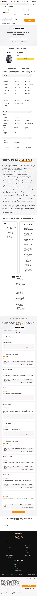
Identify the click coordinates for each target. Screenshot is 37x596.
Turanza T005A (27, 93)
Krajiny (9, 553)
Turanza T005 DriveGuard (29, 123)
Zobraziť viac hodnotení (18, 512)
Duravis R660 (6, 143)
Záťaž (25, 8)
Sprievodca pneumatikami (9, 545)
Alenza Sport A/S (6, 117)
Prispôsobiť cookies (29, 588)
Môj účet (34, 1)
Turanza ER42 (16, 93)
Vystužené (16, 21)
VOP (9, 552)
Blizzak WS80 (27, 101)
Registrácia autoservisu (9, 548)
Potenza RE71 (6, 93)
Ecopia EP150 (6, 84)
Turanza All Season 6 (7, 107)
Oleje (16, 4)
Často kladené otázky (18, 570)
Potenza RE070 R (6, 92)
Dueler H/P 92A (16, 117)
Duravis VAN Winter (28, 147)
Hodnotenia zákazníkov (21, 1)
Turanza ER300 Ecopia (28, 79)
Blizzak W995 (16, 149)
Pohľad (25, 58)
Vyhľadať (30, 20)
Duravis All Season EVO (18, 152)
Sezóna (14, 14)
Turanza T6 (26, 95)
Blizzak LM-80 (27, 127)
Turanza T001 (27, 87)
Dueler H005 (27, 120)
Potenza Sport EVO (17, 85)
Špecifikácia (26, 14)
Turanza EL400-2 (17, 87)
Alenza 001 (5, 115)
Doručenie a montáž (27, 555)
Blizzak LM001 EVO (17, 100)
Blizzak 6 (5, 98)
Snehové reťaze (11, 4)
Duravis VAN (16, 143)
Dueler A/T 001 (6, 118)
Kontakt (28, 1)
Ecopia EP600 (6, 87)
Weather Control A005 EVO (29, 107)
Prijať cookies (29, 585)
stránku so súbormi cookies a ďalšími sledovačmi (8, 593)
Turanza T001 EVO (28, 90)
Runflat (16, 19)
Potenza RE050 (6, 88)
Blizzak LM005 (16, 101)
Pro (14, 1)
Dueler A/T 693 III (6, 120)
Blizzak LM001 (16, 98)
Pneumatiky (3, 4)
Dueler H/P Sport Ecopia (18, 120)
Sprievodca (23, 4)
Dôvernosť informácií (9, 555)
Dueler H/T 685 (16, 132)
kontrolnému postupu (21, 323)
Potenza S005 (16, 81)
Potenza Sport (16, 84)
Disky (7, 4)
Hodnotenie (9, 547)
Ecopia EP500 (6, 85)
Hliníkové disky (27, 547)
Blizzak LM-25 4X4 (17, 128)
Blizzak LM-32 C (6, 149)
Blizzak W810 (16, 147)
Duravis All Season (7, 152)
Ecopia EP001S (6, 81)
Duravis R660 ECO (17, 142)
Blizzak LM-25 (6, 100)
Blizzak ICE (16, 127)
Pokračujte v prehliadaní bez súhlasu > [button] (31, 578)
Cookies (9, 557)
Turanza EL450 (16, 88)
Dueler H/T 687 (27, 115)
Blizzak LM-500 (6, 103)
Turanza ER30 (16, 90)
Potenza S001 (16, 79)
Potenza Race (6, 95)
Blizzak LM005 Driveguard (18, 103)
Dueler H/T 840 (27, 118)
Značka (3, 14)
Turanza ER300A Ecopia (29, 84)
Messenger (17, 566)
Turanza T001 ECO (28, 88)
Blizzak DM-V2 (6, 127)
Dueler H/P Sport (17, 118)
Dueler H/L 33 (6, 123)
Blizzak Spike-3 (27, 98)
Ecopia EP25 (6, 82)
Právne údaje (9, 550)
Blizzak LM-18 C (6, 147)
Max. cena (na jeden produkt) (7, 18)
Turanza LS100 (27, 85)
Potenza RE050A (6, 90)
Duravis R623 (6, 142)
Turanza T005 (27, 92)
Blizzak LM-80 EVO (28, 128)
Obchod (19, 4)
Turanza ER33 (16, 92)
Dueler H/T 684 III (17, 123)
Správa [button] (5, 346)
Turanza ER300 (16, 95)
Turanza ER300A (27, 81)
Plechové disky (27, 545)
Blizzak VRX (27, 100)
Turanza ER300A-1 (28, 82)
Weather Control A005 (18, 107)
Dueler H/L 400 (16, 115)
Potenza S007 (16, 82)
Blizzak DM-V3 (6, 128)
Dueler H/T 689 (27, 117)
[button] (6, 345)
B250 (4, 79)
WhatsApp (17, 564)
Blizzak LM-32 (6, 101)
